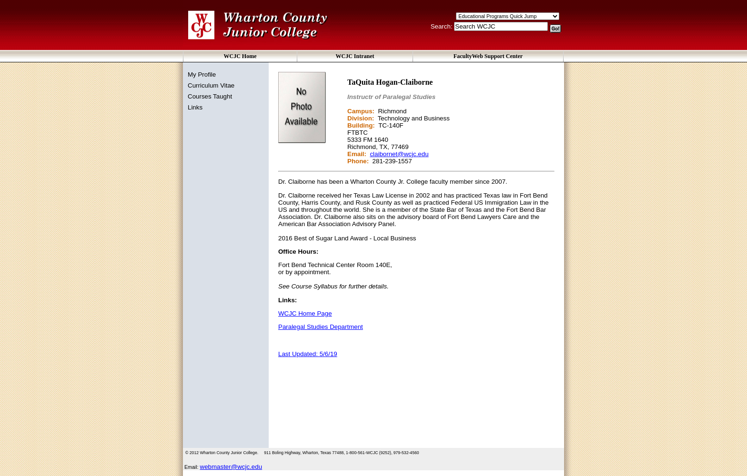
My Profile (202, 74)
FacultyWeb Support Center (488, 56)
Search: (442, 26)
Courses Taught (210, 96)
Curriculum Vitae (211, 85)
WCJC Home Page (305, 313)
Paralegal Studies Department (320, 326)
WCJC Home (240, 56)
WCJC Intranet (355, 56)
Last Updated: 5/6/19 (307, 353)
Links (195, 107)
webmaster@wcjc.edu (231, 466)
